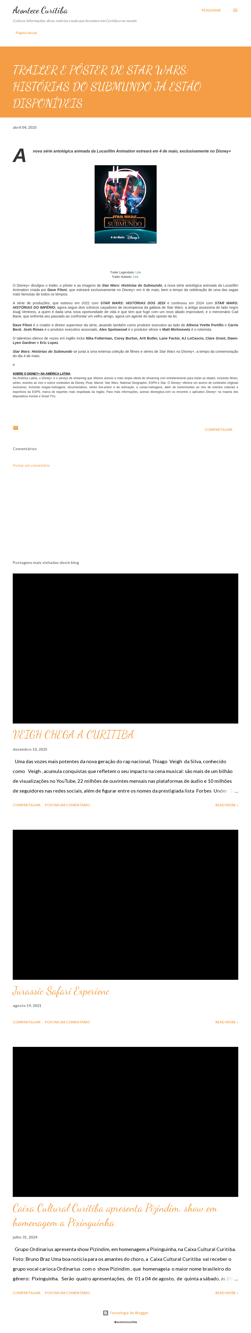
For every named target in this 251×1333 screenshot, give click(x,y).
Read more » (226, 805)
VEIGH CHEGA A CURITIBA (73, 734)
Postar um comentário (31, 465)
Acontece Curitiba (40, 10)
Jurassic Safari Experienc (61, 990)
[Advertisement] (125, 518)
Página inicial (26, 33)
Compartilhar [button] (218, 429)
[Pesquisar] (211, 10)
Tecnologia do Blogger (125, 1312)
